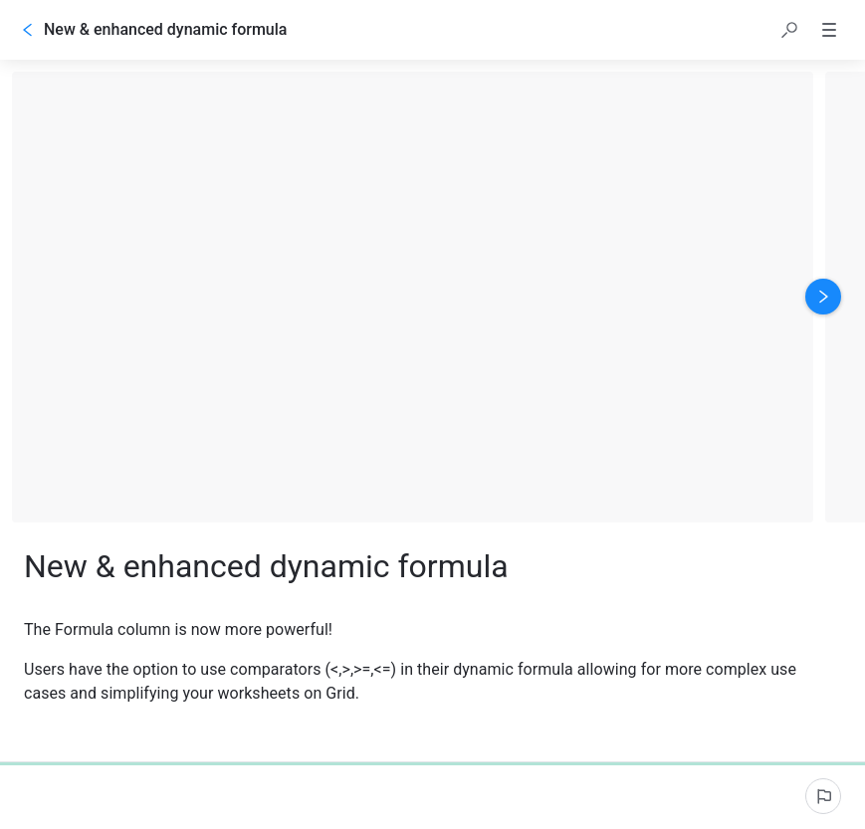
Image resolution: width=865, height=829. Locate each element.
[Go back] (28, 30)
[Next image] (823, 296)
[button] (789, 30)
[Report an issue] (823, 796)
